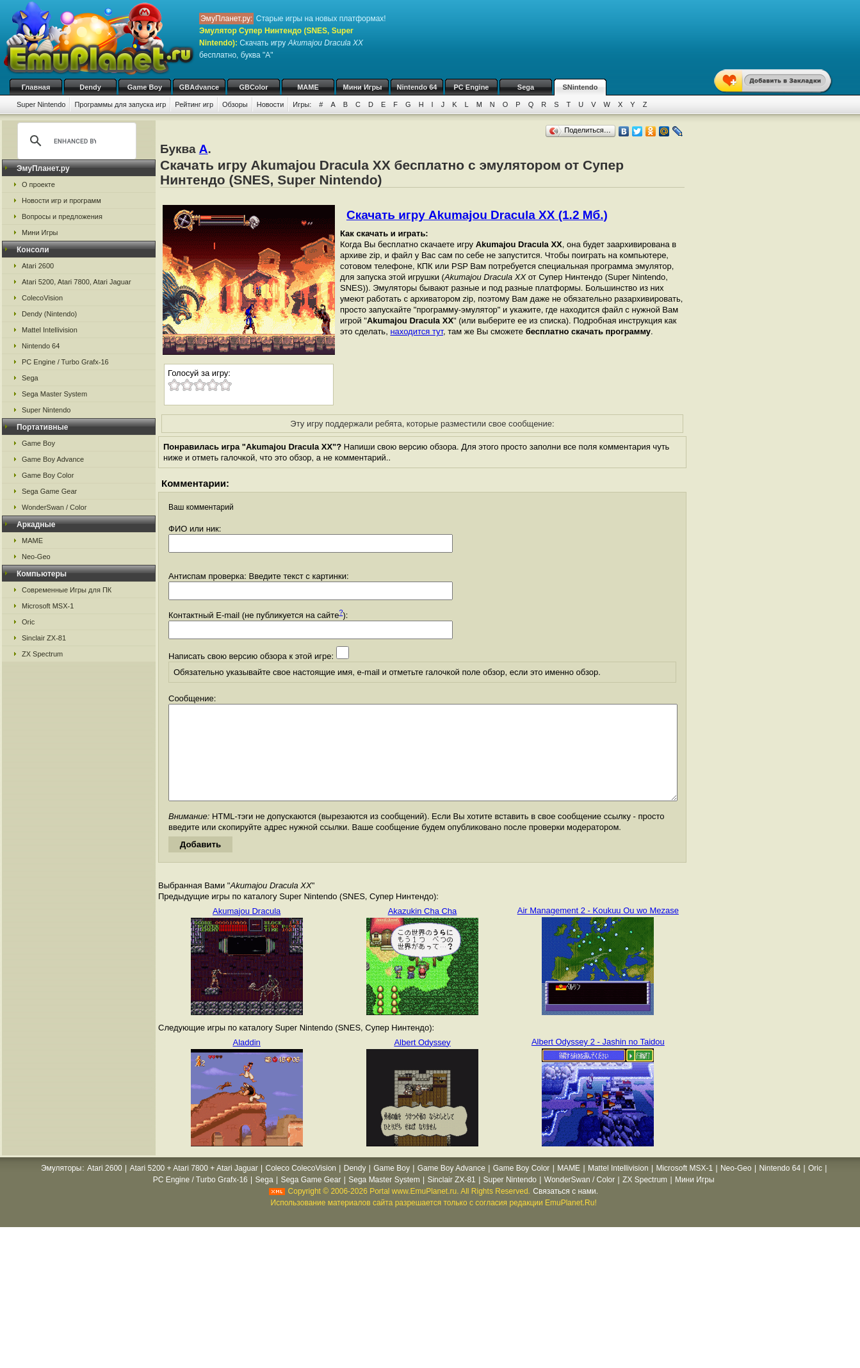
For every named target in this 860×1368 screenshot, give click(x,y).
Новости (270, 104)
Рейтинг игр (194, 104)
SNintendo (580, 87)
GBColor (253, 87)
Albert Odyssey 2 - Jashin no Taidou (598, 1061)
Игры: (302, 104)
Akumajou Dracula (246, 930)
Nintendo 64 (417, 87)
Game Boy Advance (53, 459)
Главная (36, 87)
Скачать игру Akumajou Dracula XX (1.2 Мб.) (477, 215)
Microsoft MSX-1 (48, 606)
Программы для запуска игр (120, 104)
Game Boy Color (48, 475)
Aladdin (246, 1061)
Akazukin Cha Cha (422, 930)
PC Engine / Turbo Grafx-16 (65, 362)
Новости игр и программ (61, 200)
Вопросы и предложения (62, 216)
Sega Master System (54, 394)
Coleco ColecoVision (300, 1187)
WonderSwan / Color (54, 507)
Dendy (90, 87)
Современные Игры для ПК (66, 590)
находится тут (416, 331)
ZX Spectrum (42, 654)
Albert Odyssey (422, 1061)
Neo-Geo (36, 556)
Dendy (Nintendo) (49, 314)
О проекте (38, 184)
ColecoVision (42, 298)
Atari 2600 (38, 266)
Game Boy (144, 87)
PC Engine (471, 87)
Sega (525, 87)
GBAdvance (199, 87)
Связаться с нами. (565, 1210)
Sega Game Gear (49, 491)
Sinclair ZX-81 (44, 638)
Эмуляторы (61, 1187)
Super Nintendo (41, 104)
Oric (28, 622)
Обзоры (235, 104)
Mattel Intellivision (49, 330)
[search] (75, 141)
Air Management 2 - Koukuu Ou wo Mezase (598, 929)
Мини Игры (362, 87)
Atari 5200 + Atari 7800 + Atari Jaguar (194, 1187)
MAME (308, 87)
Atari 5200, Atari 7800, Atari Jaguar (76, 282)
